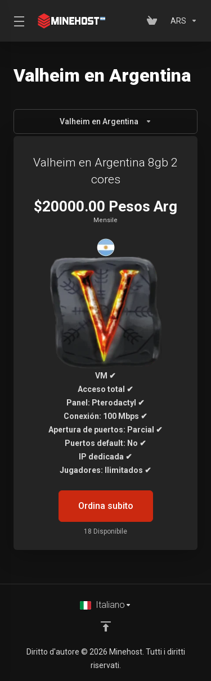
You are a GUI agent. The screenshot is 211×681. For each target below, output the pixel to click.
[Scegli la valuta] (181, 21)
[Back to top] (106, 626)
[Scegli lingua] (106, 605)
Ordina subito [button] (105, 505)
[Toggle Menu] (17, 20)
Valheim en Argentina (106, 121)
